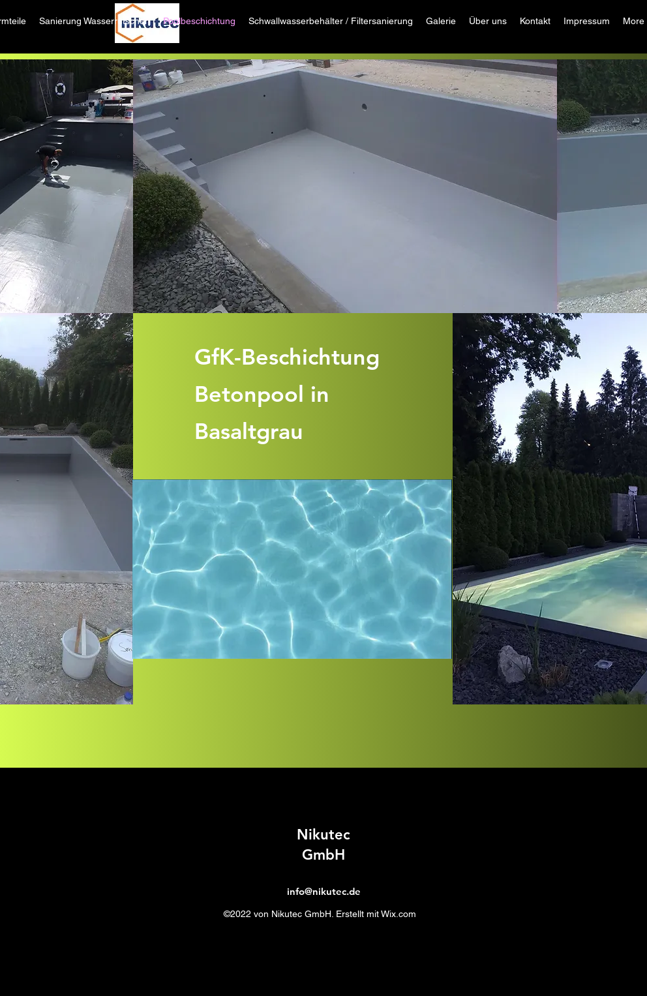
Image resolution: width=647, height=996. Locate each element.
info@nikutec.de (324, 891)
